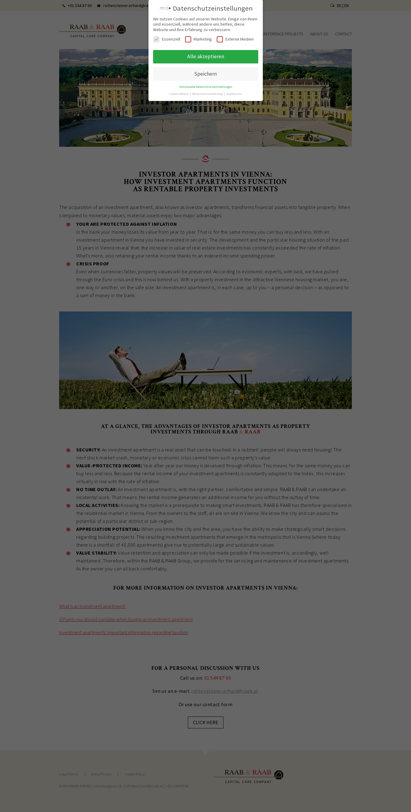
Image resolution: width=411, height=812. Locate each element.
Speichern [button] (205, 71)
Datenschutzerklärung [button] (207, 91)
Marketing (198, 37)
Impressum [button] (234, 91)
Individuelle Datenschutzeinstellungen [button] (205, 84)
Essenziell (166, 37)
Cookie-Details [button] (179, 91)
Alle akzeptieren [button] (205, 54)
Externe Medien (235, 37)
